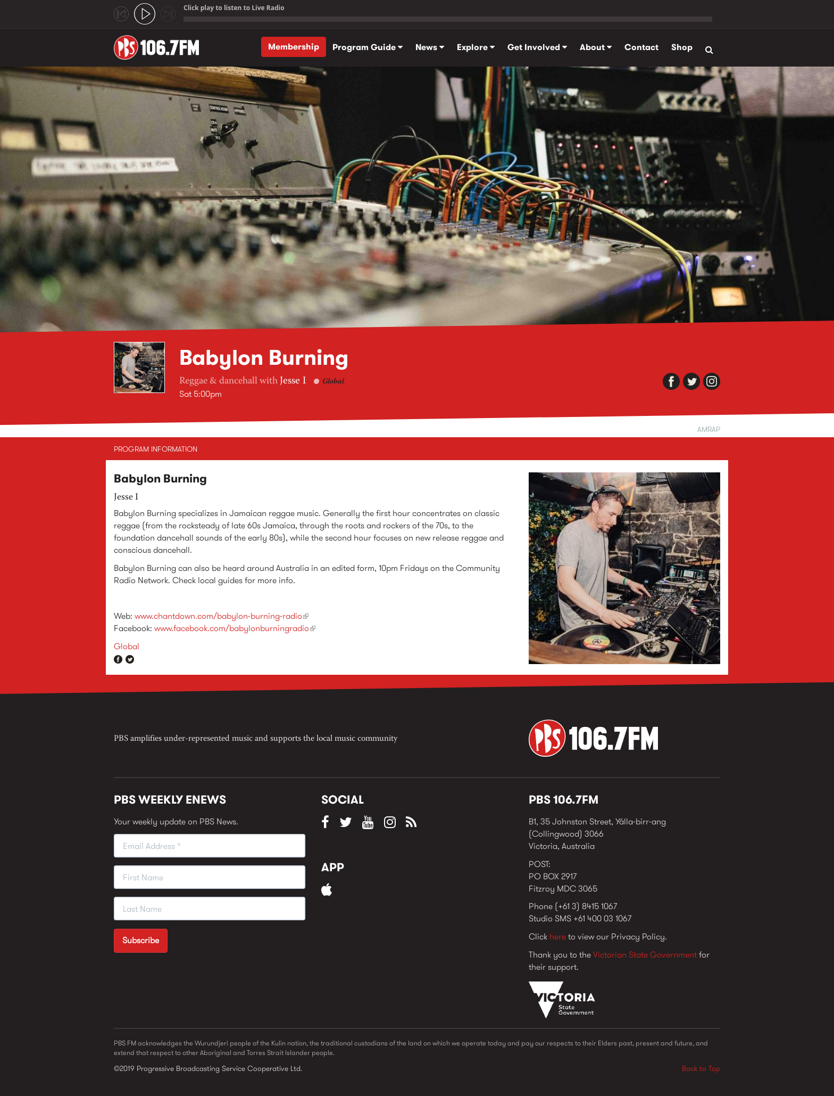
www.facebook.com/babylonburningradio (234, 628)
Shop (682, 47)
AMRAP (708, 429)
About (596, 47)
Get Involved (537, 47)
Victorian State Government (645, 954)
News (429, 47)
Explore (476, 47)
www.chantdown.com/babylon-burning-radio (221, 616)
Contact (641, 47)
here (557, 936)
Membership (293, 46)
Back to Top (701, 1068)
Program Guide (367, 47)
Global (333, 382)
